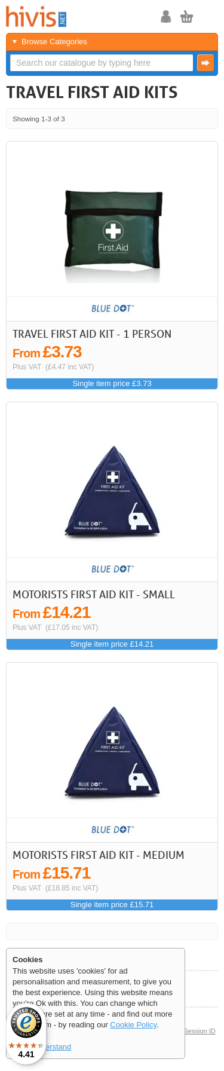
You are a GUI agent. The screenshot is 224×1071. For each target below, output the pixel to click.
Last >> (204, 119)
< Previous (172, 119)
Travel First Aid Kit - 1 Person (92, 333)
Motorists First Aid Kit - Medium (99, 854)
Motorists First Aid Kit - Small (94, 594)
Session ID (199, 1031)
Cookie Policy (133, 1024)
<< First (157, 119)
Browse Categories (54, 41)
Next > (188, 119)
